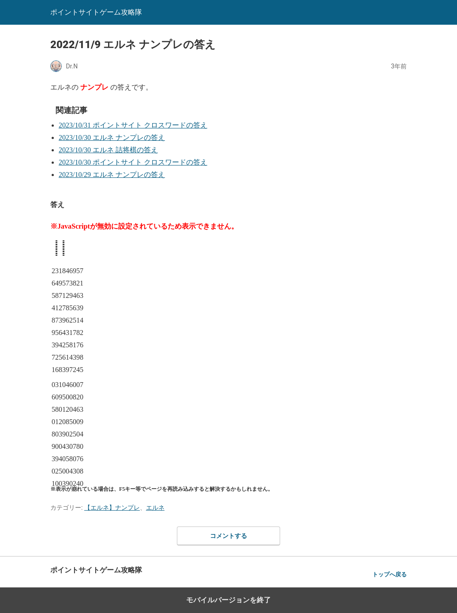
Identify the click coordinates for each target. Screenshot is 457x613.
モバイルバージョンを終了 (228, 600)
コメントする (228, 535)
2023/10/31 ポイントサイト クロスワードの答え (133, 125)
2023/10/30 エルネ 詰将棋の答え (108, 150)
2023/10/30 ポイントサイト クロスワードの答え (133, 162)
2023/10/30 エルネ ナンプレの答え (112, 137)
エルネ (155, 507)
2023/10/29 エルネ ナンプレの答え (112, 174)
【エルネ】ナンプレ (112, 507)
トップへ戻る (389, 574)
